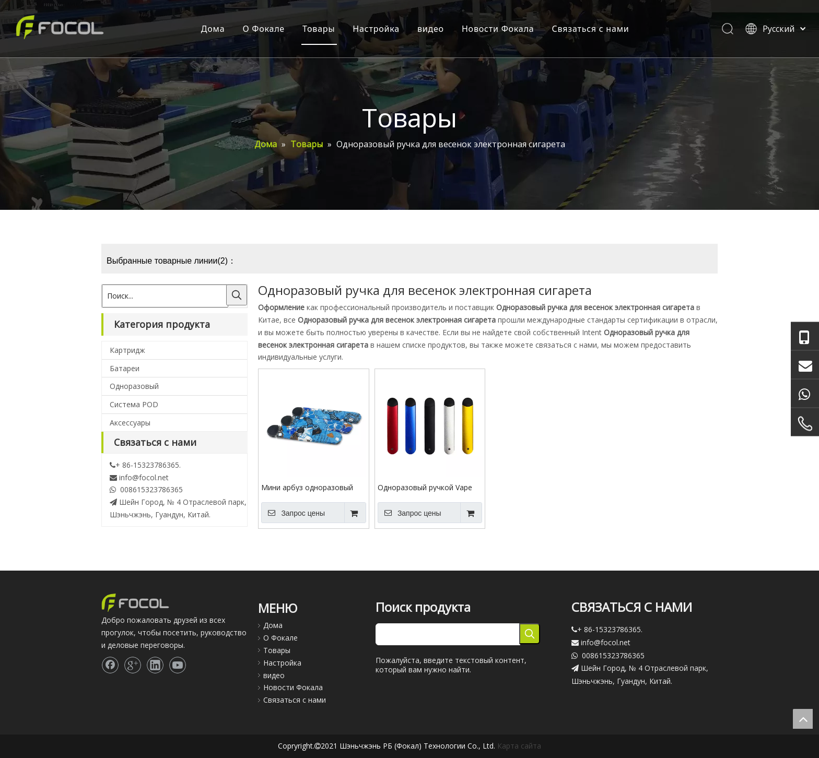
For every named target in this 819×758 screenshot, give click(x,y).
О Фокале (263, 28)
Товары (318, 28)
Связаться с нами (590, 28)
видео (430, 28)
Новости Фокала (497, 28)
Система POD (134, 404)
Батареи (124, 368)
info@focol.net (144, 477)
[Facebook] (110, 665)
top (803, 719)
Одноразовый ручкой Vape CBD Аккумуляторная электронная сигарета (425, 487)
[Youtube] (177, 665)
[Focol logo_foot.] (135, 602)
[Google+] (132, 665)
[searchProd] (448, 634)
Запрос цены (293, 512)
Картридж (127, 350)
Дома (213, 28)
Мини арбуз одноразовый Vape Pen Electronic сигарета (311, 487)
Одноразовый (134, 386)
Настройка (376, 28)
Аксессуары (130, 423)
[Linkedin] (155, 665)
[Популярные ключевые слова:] (236, 295)
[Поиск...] (165, 296)
